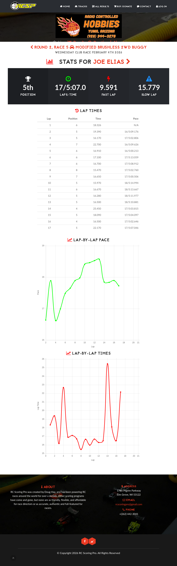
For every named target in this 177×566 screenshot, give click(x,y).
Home (65, 6)
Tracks (81, 6)
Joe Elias (112, 62)
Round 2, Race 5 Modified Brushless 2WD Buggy (88, 48)
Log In (161, 6)
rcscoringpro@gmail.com (128, 504)
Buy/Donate (123, 6)
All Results (100, 6)
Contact (144, 6)
